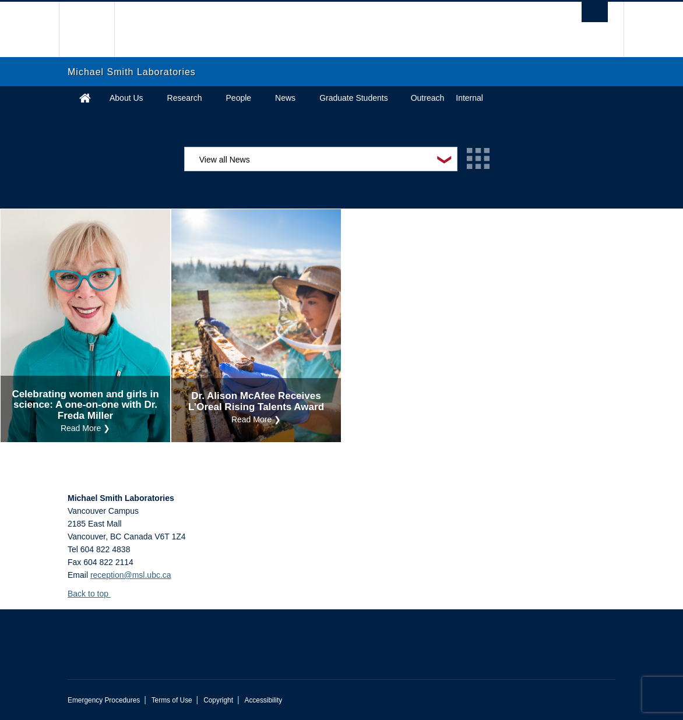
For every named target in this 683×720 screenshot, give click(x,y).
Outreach (428, 98)
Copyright (218, 700)
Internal (469, 98)
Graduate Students (353, 98)
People (239, 98)
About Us (126, 98)
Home (85, 98)
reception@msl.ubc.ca (130, 575)
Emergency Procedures (104, 700)
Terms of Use (172, 700)
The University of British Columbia (95, 29)
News (285, 98)
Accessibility (263, 700)
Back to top (93, 593)
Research (184, 98)
